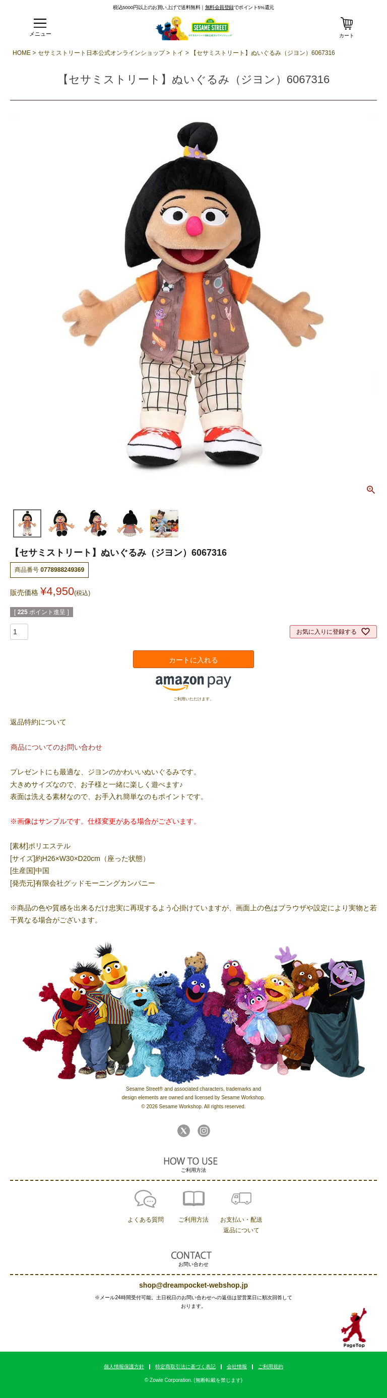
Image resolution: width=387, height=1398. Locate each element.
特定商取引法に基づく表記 (185, 1366)
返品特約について (38, 722)
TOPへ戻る (354, 1328)
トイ (177, 52)
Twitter (183, 1130)
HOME (22, 52)
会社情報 (237, 1366)
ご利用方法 (193, 1219)
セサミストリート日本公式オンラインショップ (101, 52)
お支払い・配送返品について (241, 1225)
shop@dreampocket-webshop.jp (193, 1285)
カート (346, 35)
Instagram (204, 1130)
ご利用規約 (270, 1366)
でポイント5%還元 (239, 7)
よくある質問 (145, 1219)
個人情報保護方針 (124, 1366)
